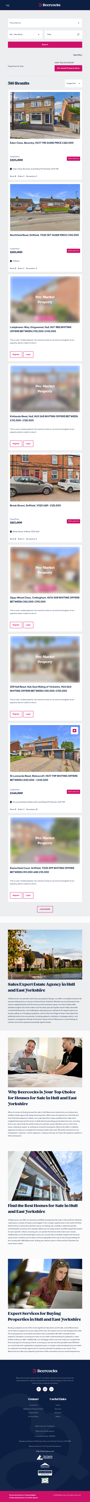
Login (28, 354)
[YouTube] (51, 1389)
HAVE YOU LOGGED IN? (64, 63)
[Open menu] (7, 5)
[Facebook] (39, 1389)
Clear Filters (77, 55)
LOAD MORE (45, 909)
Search (45, 45)
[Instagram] (45, 1389)
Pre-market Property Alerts (68, 68)
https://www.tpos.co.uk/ (45, 1451)
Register (16, 354)
